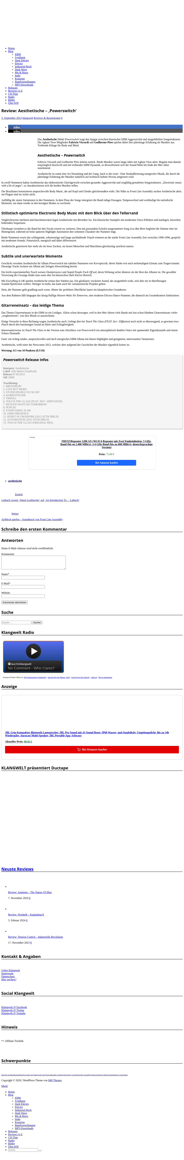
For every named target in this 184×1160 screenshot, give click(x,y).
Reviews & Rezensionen (47, 118)
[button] (14, 127)
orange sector (71, 1077)
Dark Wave (21, 69)
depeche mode (6, 1077)
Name (4, 576)
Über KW (13, 103)
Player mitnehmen (105, 680)
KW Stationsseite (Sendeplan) (35, 680)
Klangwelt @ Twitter (12, 1012)
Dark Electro (22, 60)
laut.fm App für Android (80, 680)
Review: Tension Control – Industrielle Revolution (35, 939)
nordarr (125, 1077)
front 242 (102, 1077)
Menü (4, 1088)
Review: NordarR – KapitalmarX (26, 917)
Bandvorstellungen (25, 81)
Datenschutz (8, 979)
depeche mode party (26, 1077)
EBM (18, 54)
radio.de (94, 680)
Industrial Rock (23, 66)
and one (109, 1077)
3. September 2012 (11, 118)
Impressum (7, 975)
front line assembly (83, 1077)
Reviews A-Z (15, 90)
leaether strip (56, 1077)
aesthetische (15, 480)
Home (11, 48)
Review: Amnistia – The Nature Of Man (30, 894)
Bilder (11, 99)
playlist (63, 1077)
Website (5, 595)
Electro (19, 63)
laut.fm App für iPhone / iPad (59, 680)
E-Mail (5, 586)
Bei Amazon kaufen (106, 462)
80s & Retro (21, 72)
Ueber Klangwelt (10, 972)
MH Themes (55, 1082)
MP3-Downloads (24, 84)
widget (33, 661)
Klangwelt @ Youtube (13, 1015)
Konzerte (20, 78)
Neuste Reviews (17, 871)
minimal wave (117, 1077)
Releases (13, 87)
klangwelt (27, 118)
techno (92, 1077)
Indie (17, 75)
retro (97, 1077)
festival (48, 1077)
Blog (10, 51)
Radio (11, 96)
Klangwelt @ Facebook (14, 1009)
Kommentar (7, 554)
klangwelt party (40, 1077)
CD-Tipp (13, 93)
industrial (15, 1077)
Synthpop (20, 57)
